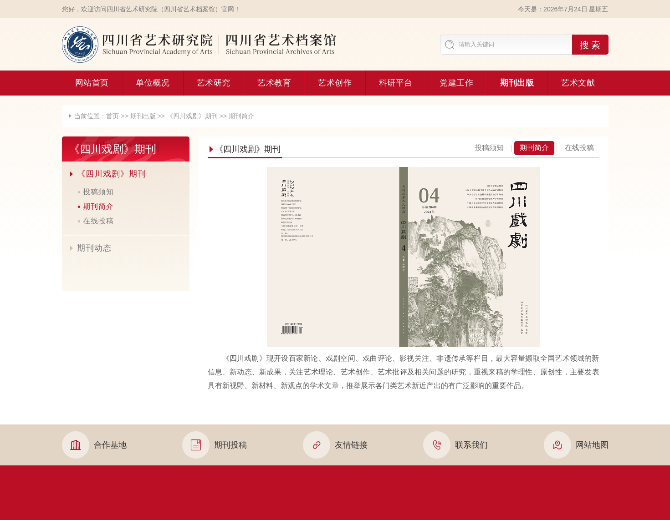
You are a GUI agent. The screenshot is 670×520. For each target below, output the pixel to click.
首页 (112, 116)
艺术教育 (274, 82)
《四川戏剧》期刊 (192, 116)
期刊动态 (90, 247)
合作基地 (94, 445)
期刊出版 (517, 82)
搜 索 (590, 45)
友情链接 (335, 445)
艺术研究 (213, 82)
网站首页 (92, 82)
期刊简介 (241, 116)
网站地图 (576, 445)
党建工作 (456, 82)
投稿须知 (98, 192)
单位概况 (152, 82)
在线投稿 (98, 221)
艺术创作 (335, 82)
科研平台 (396, 82)
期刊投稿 (214, 445)
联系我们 (455, 445)
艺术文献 (578, 82)
